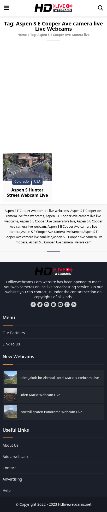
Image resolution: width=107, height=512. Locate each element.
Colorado (21, 181)
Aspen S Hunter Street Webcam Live (27, 192)
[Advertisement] (53, 97)
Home (22, 35)
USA (37, 181)
